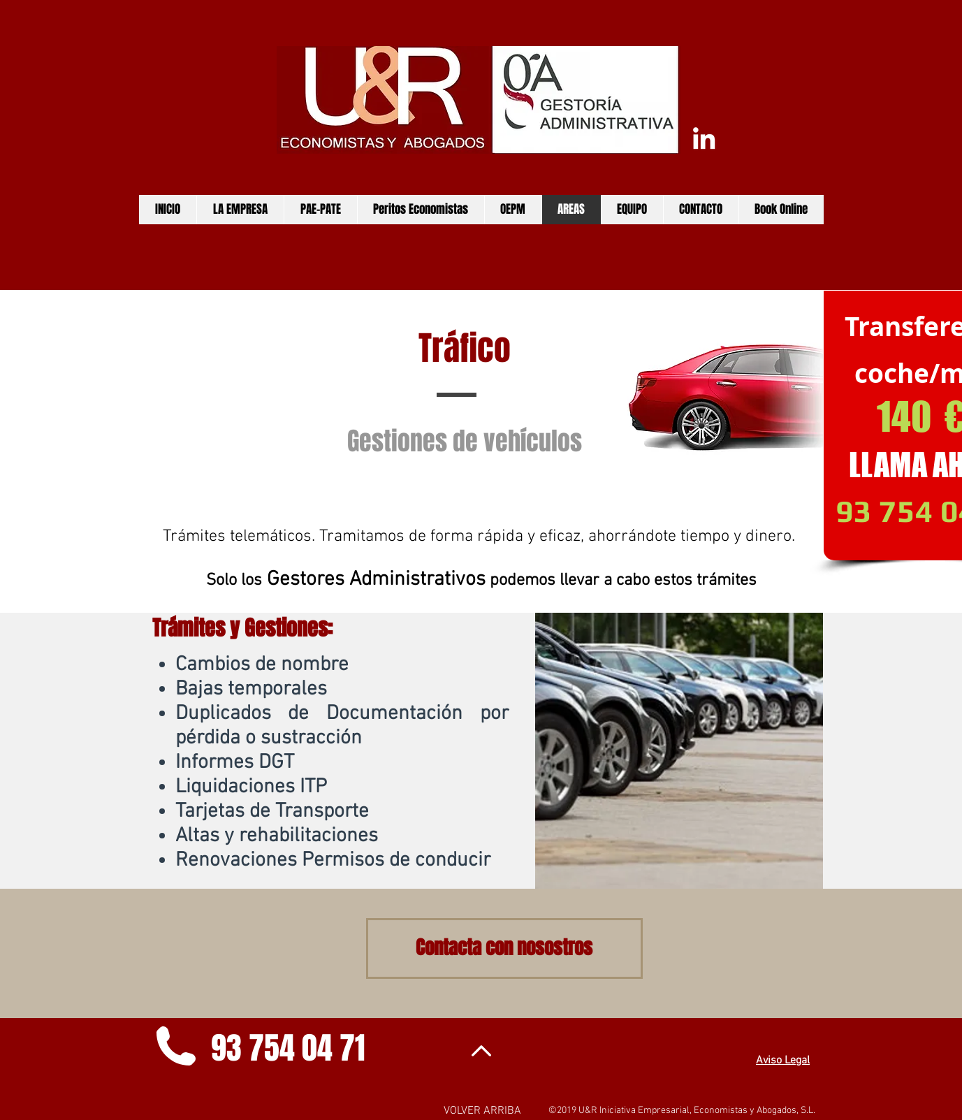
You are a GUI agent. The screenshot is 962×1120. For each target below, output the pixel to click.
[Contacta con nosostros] (504, 948)
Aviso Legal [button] (783, 1061)
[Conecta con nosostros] (704, 138)
